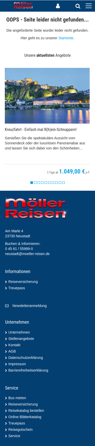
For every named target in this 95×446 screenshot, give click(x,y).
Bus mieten (17, 398)
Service (14, 436)
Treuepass (16, 288)
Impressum (17, 364)
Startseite (66, 38)
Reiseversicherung (23, 282)
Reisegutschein (20, 430)
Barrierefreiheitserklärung (28, 370)
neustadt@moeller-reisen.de (27, 254)
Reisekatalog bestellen (26, 411)
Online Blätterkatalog (24, 417)
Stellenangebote (21, 339)
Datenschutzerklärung (25, 358)
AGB (12, 351)
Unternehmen (19, 332)
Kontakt (14, 345)
